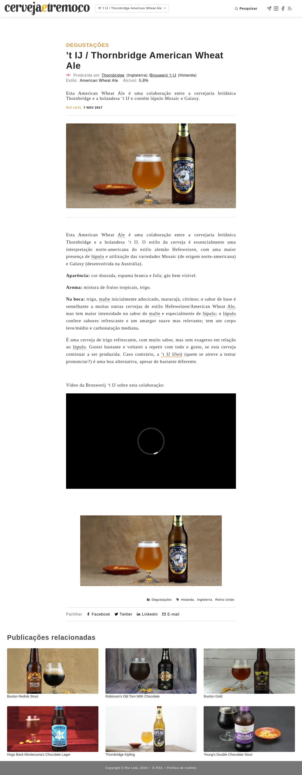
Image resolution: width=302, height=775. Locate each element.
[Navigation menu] (134, 8)
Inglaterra (204, 599)
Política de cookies (182, 768)
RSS (157, 768)
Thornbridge (113, 75)
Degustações (162, 599)
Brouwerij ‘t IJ (163, 75)
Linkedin (147, 614)
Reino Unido (225, 599)
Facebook (98, 614)
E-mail (171, 614)
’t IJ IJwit (171, 354)
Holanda (187, 599)
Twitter (123, 614)
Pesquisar (246, 8)
